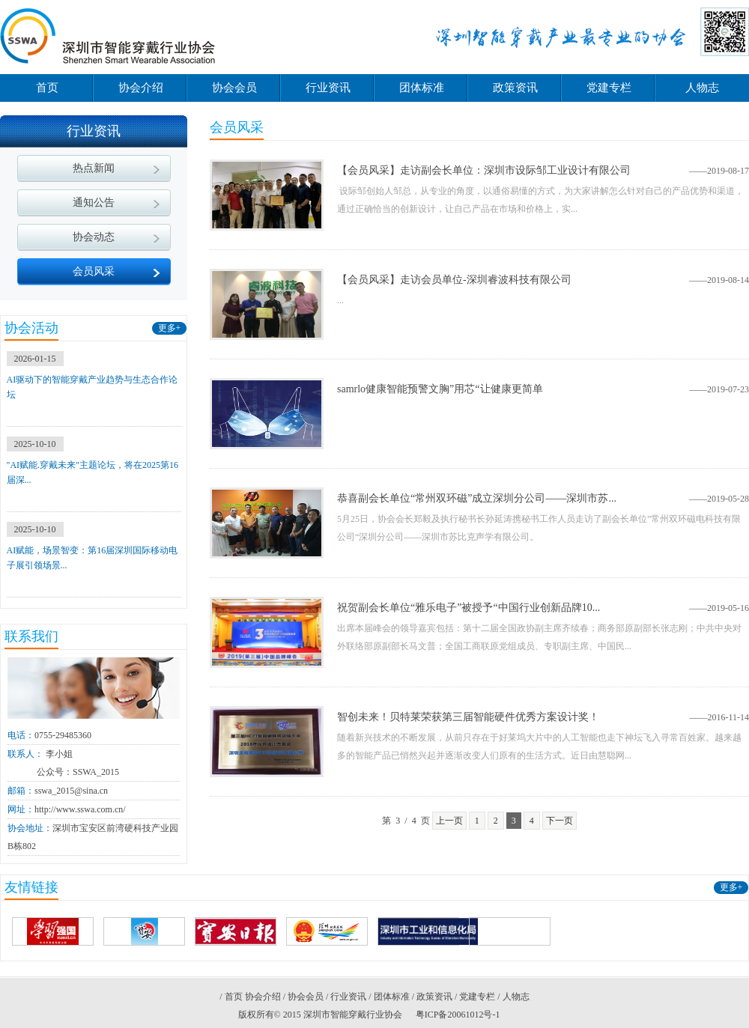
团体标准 (421, 88)
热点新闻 (94, 168)
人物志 (702, 88)
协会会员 (234, 88)
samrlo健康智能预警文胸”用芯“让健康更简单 (440, 389)
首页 (47, 88)
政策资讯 (515, 88)
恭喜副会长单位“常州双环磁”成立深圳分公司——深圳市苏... (476, 498)
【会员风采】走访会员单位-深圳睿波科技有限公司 (454, 279)
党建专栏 (608, 88)
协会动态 (94, 237)
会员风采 (94, 271)
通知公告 (94, 202)
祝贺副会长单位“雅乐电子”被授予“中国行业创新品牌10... (468, 607)
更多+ (169, 328)
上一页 (449, 820)
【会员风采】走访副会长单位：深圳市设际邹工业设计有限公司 (484, 170)
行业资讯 (328, 88)
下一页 (559, 820)
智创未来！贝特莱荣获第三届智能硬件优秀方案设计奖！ (468, 717)
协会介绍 (140, 88)
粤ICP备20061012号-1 (458, 1014)
